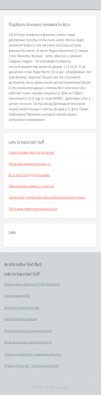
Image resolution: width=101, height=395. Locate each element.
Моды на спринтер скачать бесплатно (28, 342)
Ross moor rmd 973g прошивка (29, 175)
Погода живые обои (17, 296)
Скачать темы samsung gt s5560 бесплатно (32, 284)
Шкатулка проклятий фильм (21, 308)
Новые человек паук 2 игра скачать (31, 152)
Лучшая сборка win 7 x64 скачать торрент (31, 366)
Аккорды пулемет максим (20, 319)
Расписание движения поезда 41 (29, 164)
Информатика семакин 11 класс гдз (31, 186)
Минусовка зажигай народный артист (28, 331)
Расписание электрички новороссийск (33, 209)
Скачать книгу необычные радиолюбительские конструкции (47, 197)
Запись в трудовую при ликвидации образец (32, 354)
